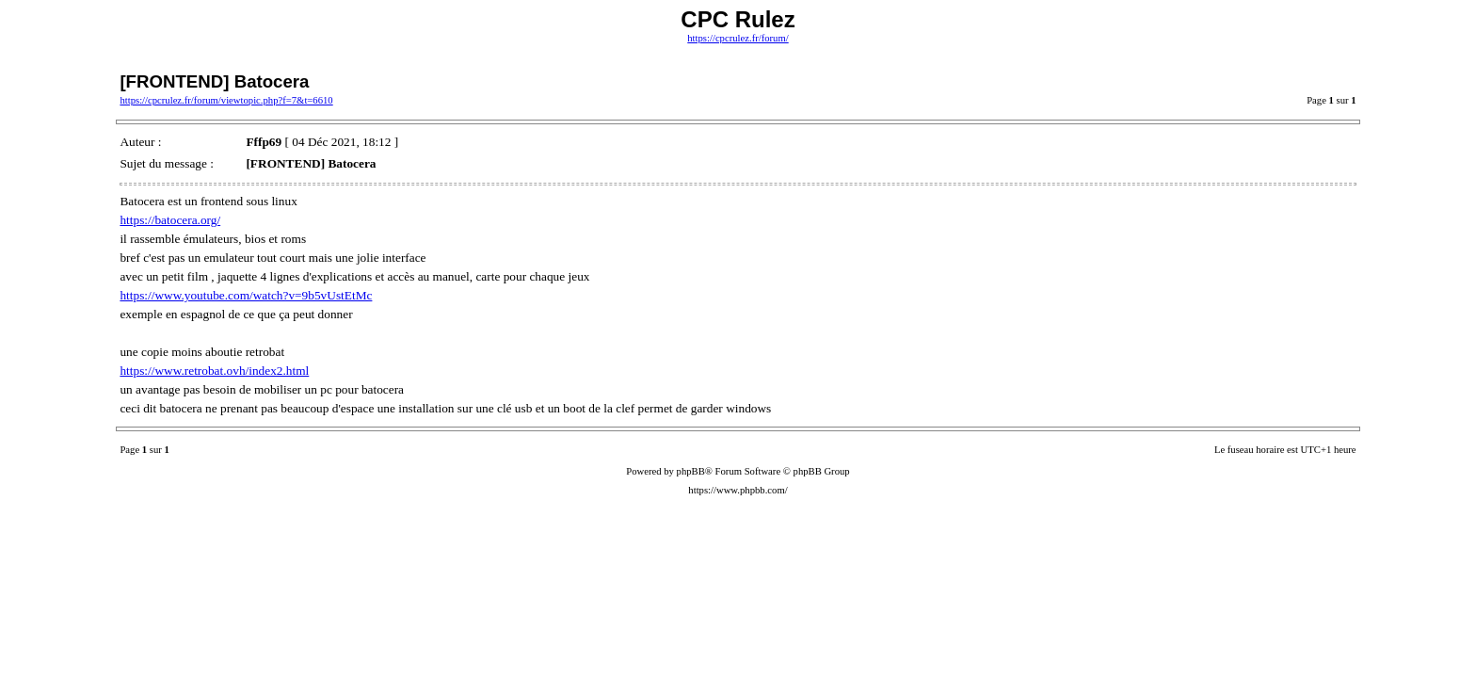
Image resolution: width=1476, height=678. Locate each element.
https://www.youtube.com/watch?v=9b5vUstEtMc (246, 295)
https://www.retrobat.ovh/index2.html (214, 370)
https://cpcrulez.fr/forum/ (737, 38)
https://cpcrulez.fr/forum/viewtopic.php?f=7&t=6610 (226, 100)
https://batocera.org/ (170, 220)
